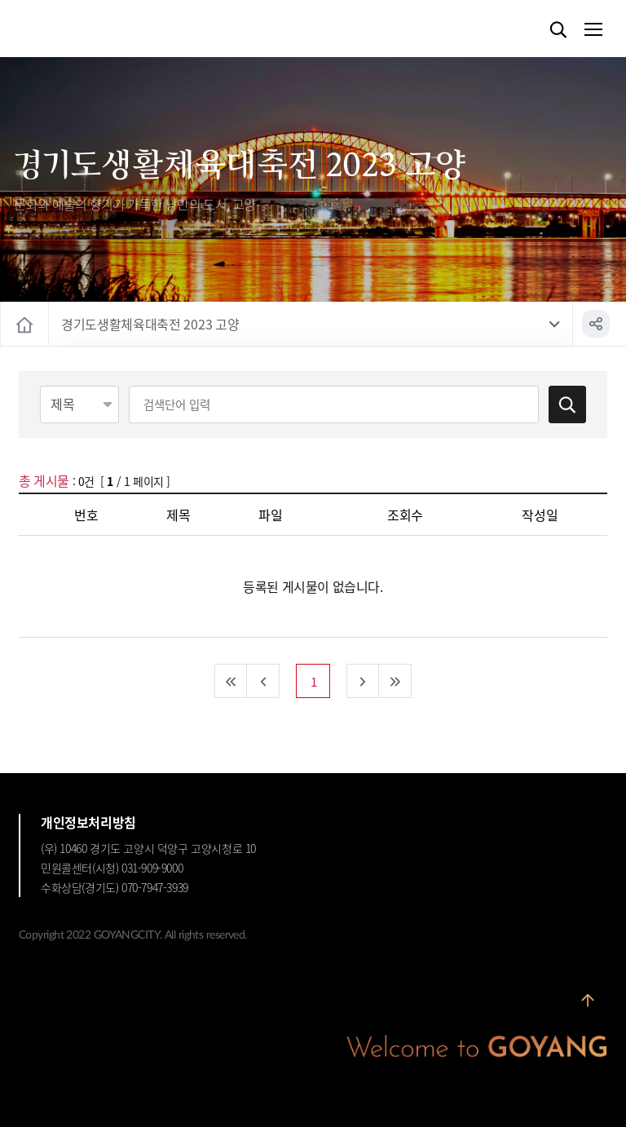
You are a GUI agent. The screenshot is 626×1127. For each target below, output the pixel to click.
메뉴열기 (592, 30)
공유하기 (596, 324)
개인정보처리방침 (88, 822)
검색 (558, 30)
